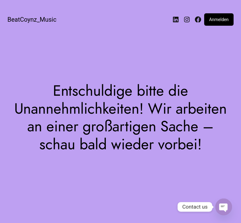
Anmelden (219, 19)
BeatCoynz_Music (31, 19)
